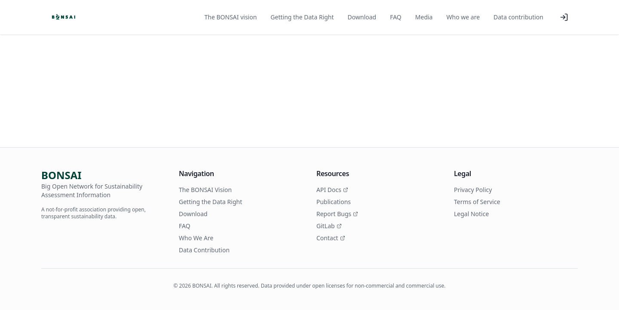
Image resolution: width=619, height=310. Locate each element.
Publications (333, 202)
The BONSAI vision (231, 17)
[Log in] (564, 17)
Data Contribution (204, 250)
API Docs (332, 190)
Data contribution (518, 17)
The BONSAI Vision (205, 190)
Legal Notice (471, 214)
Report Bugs (337, 214)
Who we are (463, 17)
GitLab (329, 226)
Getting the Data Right (302, 17)
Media (424, 17)
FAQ (395, 17)
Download (362, 17)
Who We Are (196, 238)
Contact (330, 238)
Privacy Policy (473, 190)
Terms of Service (477, 202)
